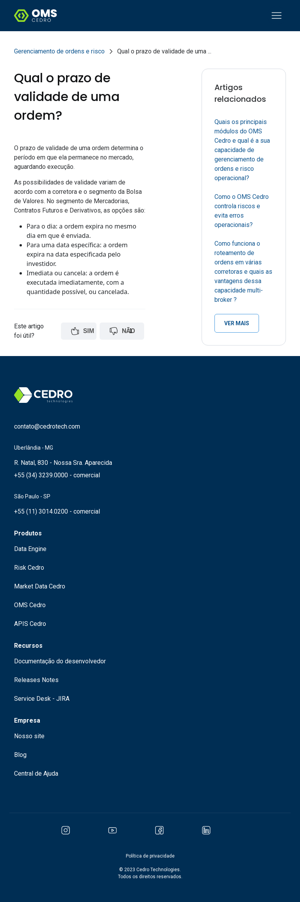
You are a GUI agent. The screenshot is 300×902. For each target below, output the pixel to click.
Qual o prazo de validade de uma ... (164, 51)
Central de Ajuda (36, 773)
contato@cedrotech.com (47, 426)
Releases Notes (36, 680)
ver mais (236, 323)
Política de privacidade (150, 856)
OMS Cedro (30, 605)
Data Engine (30, 549)
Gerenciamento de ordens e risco (59, 51)
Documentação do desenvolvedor (60, 661)
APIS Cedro (30, 623)
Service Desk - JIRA (42, 698)
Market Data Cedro (39, 586)
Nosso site (29, 736)
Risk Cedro (29, 567)
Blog (20, 754)
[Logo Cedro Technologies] (35, 15)
